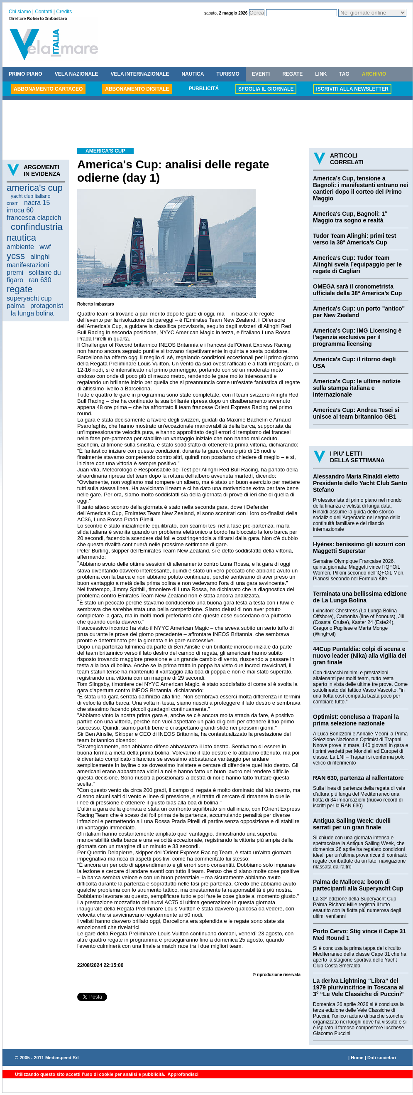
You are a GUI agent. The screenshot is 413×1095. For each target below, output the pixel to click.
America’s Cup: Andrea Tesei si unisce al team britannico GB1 (356, 413)
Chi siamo (20, 12)
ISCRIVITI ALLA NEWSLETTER (352, 89)
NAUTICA (192, 74)
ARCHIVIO (374, 74)
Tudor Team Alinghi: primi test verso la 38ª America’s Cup (354, 239)
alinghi (39, 256)
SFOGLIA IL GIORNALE (265, 89)
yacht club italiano (30, 196)
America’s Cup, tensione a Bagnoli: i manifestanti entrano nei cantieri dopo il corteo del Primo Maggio (360, 188)
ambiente (20, 246)
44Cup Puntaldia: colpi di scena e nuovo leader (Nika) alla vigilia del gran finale (359, 656)
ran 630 (40, 280)
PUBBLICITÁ (203, 88)
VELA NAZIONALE (76, 74)
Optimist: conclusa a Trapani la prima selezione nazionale (356, 720)
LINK (321, 74)
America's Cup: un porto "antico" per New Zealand (359, 311)
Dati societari (381, 1057)
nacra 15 (37, 202)
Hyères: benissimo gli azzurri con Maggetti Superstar (359, 547)
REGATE (292, 74)
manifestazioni (28, 265)
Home (357, 1057)
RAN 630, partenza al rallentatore (358, 777)
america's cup (35, 187)
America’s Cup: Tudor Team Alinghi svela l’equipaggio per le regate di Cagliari (357, 264)
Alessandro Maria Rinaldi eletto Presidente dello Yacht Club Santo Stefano (360, 483)
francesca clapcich (34, 217)
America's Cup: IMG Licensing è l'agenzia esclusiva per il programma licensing (357, 337)
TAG (344, 74)
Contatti (43, 12)
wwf (45, 246)
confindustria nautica (35, 232)
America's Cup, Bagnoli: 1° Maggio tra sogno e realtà (350, 217)
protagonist (46, 305)
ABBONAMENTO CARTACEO (48, 89)
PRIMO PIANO (25, 74)
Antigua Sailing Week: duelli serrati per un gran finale (352, 824)
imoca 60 (20, 210)
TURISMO (227, 74)
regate (19, 289)
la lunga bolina (32, 313)
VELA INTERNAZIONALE (140, 74)
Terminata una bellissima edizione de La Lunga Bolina (360, 597)
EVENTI (261, 74)
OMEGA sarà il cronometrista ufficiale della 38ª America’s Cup (357, 289)
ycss (16, 256)
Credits (64, 12)
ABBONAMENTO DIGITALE (137, 89)
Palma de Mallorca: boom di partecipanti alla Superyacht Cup (358, 885)
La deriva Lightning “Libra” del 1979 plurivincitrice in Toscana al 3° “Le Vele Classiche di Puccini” (358, 987)
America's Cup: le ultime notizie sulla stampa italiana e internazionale (357, 388)
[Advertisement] (207, 125)
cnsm (13, 203)
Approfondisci (182, 1074)
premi (15, 272)
